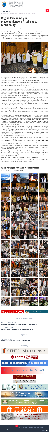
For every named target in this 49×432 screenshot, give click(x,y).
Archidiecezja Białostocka (16, 4)
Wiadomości (5, 13)
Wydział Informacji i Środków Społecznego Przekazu (26, 427)
